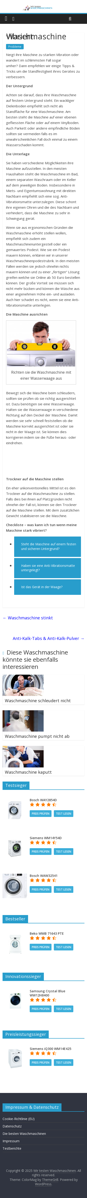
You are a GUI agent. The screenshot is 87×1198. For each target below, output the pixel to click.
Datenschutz (12, 1126)
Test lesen (63, 814)
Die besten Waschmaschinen (24, 1133)
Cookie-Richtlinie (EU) (19, 1119)
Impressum (11, 1141)
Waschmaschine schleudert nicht (38, 700)
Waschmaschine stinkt (28, 618)
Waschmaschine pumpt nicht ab (37, 736)
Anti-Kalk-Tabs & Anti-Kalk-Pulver (48, 638)
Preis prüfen (40, 814)
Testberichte (12, 1148)
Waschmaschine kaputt (28, 772)
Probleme (14, 47)
